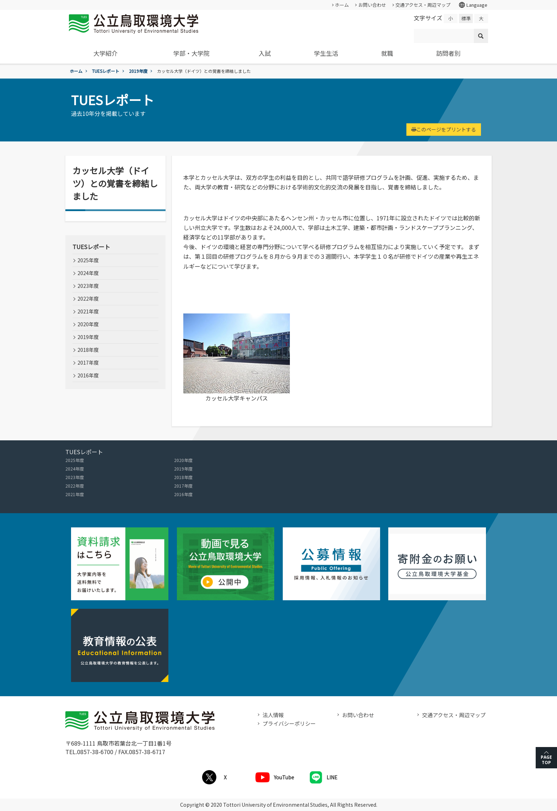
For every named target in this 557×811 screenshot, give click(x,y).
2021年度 (88, 311)
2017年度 (88, 362)
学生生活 (326, 53)
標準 (466, 18)
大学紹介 (105, 53)
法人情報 (273, 715)
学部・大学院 (191, 53)
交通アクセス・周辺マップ (422, 4)
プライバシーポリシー (289, 723)
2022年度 (88, 298)
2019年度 (138, 71)
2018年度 (88, 349)
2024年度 (88, 272)
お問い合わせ (372, 4)
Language (472, 5)
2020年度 (88, 324)
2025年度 (88, 260)
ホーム (342, 4)
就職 (387, 53)
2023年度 (88, 285)
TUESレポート (105, 71)
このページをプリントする (443, 129)
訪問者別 (448, 53)
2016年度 (88, 375)
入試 (265, 53)
